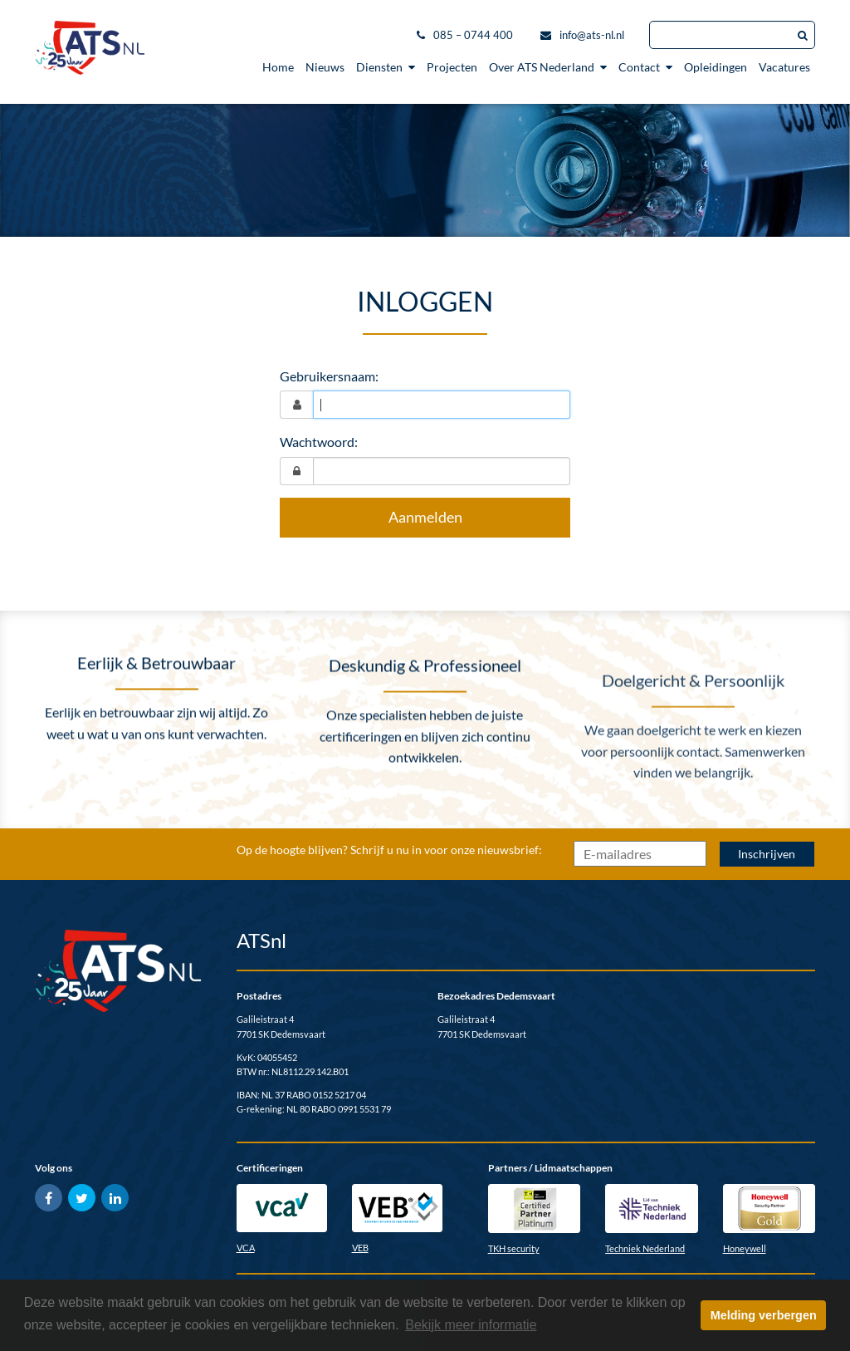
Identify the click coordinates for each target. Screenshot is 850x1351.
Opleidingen (715, 67)
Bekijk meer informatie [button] (470, 1325)
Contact (645, 67)
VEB (360, 1247)
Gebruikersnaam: (329, 376)
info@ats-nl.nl (591, 35)
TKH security (514, 1248)
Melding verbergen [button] (764, 1315)
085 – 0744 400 (473, 35)
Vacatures (784, 67)
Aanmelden (425, 517)
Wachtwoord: (319, 442)
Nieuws (324, 67)
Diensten (385, 67)
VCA (246, 1247)
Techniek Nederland (645, 1248)
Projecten (452, 67)
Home (278, 67)
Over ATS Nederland (548, 67)
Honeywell (744, 1248)
